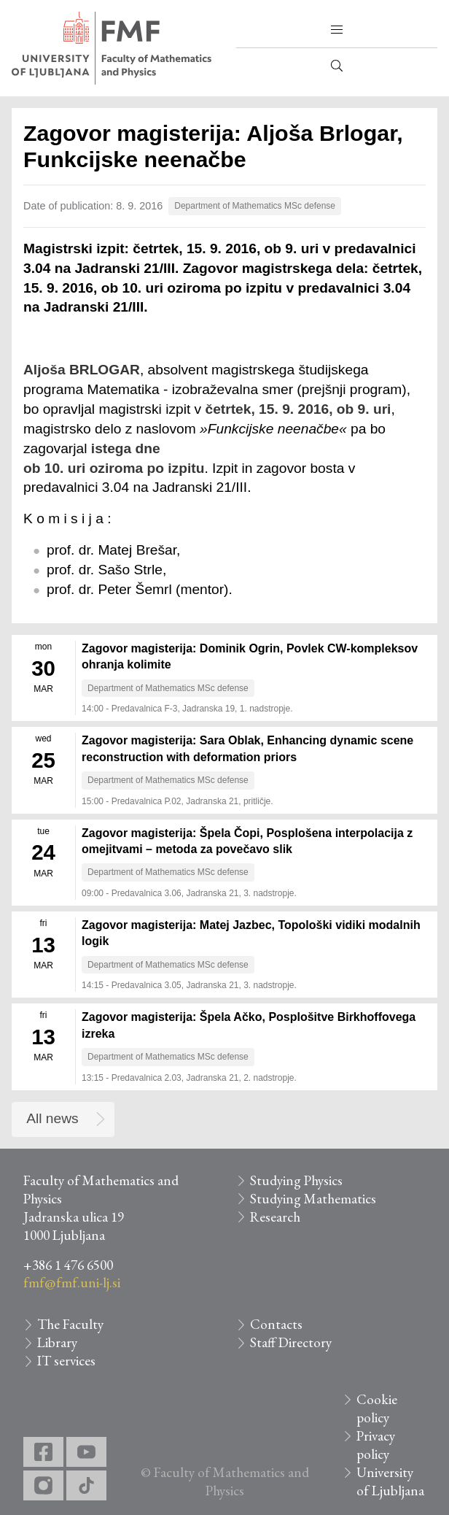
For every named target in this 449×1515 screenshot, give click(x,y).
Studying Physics (296, 1180)
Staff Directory (291, 1342)
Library (57, 1342)
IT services (66, 1361)
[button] (336, 30)
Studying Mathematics (313, 1199)
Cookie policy (376, 1408)
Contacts (276, 1324)
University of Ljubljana (390, 1481)
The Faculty (70, 1324)
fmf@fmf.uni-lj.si (71, 1282)
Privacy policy (375, 1445)
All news (52, 1118)
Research (275, 1217)
